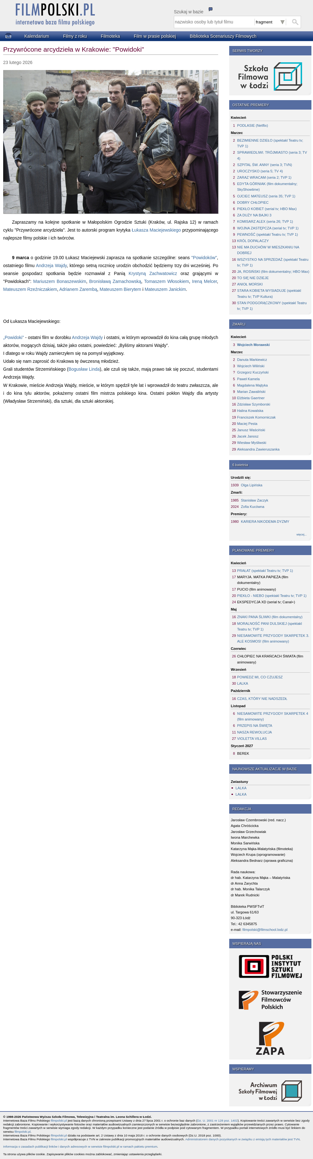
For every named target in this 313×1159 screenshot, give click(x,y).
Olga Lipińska (251, 485)
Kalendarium (36, 36)
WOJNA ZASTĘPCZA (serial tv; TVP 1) (267, 228)
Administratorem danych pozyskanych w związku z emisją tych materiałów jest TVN (242, 1139)
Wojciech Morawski (253, 345)
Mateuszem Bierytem (120, 289)
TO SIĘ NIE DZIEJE (253, 278)
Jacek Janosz (248, 436)
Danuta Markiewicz (252, 360)
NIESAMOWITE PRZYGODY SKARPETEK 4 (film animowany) (272, 716)
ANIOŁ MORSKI (250, 284)
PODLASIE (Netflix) (252, 125)
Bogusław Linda (84, 369)
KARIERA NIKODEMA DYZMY (265, 521)
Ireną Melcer (204, 281)
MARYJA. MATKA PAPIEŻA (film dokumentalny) (262, 580)
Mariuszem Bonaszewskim (59, 281)
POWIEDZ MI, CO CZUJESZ (260, 677)
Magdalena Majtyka (252, 385)
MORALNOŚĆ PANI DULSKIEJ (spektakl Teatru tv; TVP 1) (269, 626)
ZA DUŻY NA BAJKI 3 (254, 215)
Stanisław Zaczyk (254, 500)
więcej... (302, 534)
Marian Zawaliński (251, 392)
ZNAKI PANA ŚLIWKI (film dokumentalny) (270, 617)
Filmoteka (110, 36)
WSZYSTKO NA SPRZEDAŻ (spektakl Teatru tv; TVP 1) (272, 262)
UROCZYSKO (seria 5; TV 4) (260, 171)
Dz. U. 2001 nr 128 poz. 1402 (217, 1120)
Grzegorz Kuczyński (252, 372)
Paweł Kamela (248, 379)
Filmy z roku (75, 36)
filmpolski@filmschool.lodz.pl (265, 930)
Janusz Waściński (251, 430)
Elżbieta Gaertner (251, 398)
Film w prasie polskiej (155, 36)
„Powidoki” (13, 337)
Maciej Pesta (247, 424)
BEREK (243, 753)
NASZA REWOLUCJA (254, 732)
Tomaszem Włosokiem (166, 281)
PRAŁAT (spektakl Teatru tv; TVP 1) (265, 571)
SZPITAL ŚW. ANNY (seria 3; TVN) (264, 165)
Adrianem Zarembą (78, 289)
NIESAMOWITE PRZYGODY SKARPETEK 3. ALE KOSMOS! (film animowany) (273, 638)
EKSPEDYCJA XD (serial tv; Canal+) (266, 602)
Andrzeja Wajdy (51, 265)
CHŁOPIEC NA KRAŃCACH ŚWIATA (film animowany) (270, 659)
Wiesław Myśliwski (251, 443)
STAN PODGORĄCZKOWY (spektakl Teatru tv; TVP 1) (272, 306)
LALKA (242, 683)
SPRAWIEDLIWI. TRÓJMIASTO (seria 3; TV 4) (272, 155)
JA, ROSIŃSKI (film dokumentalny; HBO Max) (273, 271)
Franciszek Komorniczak (256, 417)
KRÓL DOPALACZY (253, 241)
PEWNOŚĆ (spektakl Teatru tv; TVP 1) (267, 234)
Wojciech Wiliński (250, 366)
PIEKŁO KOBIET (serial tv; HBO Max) (267, 209)
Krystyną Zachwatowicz (153, 273)
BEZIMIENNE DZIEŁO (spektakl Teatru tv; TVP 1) (270, 143)
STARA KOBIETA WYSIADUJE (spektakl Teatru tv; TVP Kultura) (269, 293)
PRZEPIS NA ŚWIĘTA (254, 725)
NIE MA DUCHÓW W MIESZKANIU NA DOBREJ (268, 250)
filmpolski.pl (59, 1120)
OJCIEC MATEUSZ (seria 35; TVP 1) (266, 196)
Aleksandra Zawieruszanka (258, 449)
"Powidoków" (204, 257)
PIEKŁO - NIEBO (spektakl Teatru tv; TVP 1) (271, 596)
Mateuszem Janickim (165, 289)
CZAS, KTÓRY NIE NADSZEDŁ (262, 699)
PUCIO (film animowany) (256, 589)
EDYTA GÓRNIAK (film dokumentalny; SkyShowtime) (267, 186)
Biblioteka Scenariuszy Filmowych (223, 36)
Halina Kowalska (250, 411)
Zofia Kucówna (252, 507)
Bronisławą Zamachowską (115, 281)
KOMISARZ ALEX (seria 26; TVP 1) (265, 221)
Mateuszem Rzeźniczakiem (30, 289)
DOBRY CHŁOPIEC (253, 202)
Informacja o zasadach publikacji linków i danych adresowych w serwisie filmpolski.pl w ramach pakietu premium (80, 1146)
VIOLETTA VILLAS (252, 738)
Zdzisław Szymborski (253, 404)
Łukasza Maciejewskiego (156, 230)
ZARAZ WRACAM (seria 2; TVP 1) (264, 177)
